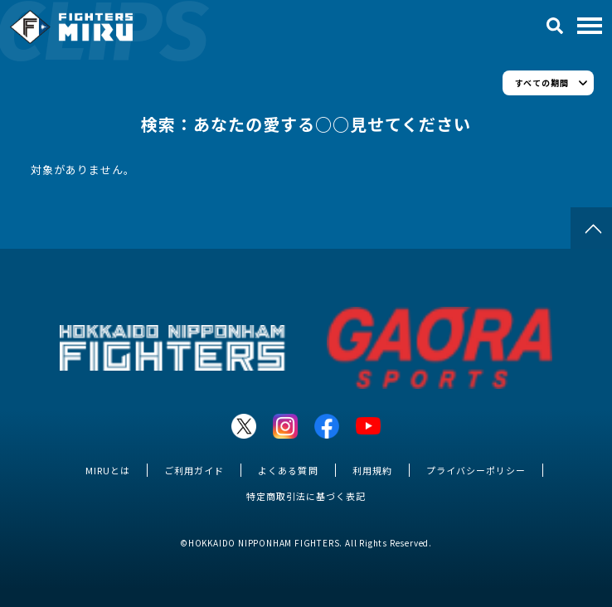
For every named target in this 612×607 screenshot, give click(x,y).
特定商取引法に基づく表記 (306, 496)
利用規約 (372, 470)
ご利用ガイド (194, 470)
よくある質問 (288, 470)
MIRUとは (107, 470)
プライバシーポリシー (476, 470)
